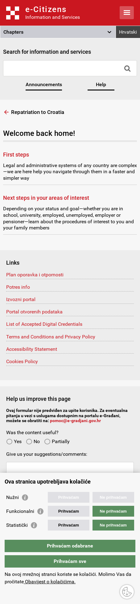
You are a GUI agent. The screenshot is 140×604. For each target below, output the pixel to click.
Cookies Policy (22, 361)
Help (101, 84)
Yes (14, 441)
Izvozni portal (20, 299)
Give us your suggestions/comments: (46, 454)
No (33, 441)
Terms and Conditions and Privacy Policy (50, 337)
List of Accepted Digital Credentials (44, 324)
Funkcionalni (20, 511)
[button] (58, 32)
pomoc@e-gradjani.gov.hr (75, 420)
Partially (57, 441)
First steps (16, 154)
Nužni (12, 497)
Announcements (44, 84)
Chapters (13, 32)
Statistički (17, 525)
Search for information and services (47, 51)
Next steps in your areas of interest (46, 198)
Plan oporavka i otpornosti (35, 275)
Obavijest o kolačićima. (50, 582)
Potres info (18, 287)
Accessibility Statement (31, 349)
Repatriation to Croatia (37, 112)
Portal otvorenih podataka (34, 312)
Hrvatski (128, 32)
